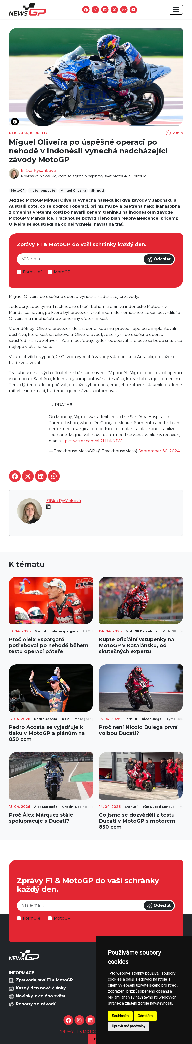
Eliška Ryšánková (38, 170)
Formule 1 (33, 272)
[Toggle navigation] (176, 10)
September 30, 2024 (159, 451)
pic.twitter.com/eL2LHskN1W (93, 441)
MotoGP (62, 272)
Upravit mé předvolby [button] (129, 1026)
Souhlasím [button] (120, 1016)
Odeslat (159, 259)
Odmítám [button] (145, 1016)
